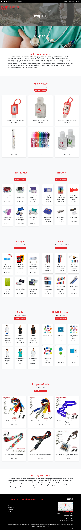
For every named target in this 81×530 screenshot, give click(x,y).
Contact (19, 1)
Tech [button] (67, 6)
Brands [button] (23, 6)
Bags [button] (35, 6)
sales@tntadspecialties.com (65, 520)
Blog (15, 1)
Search (65, 1)
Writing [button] (73, 6)
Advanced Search (10, 510)
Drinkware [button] (41, 6)
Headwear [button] (49, 6)
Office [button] (62, 6)
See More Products (40, 90)
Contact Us (11, 508)
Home (3, 1)
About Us (8, 1)
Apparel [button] (29, 6)
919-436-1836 (69, 519)
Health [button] (56, 6)
